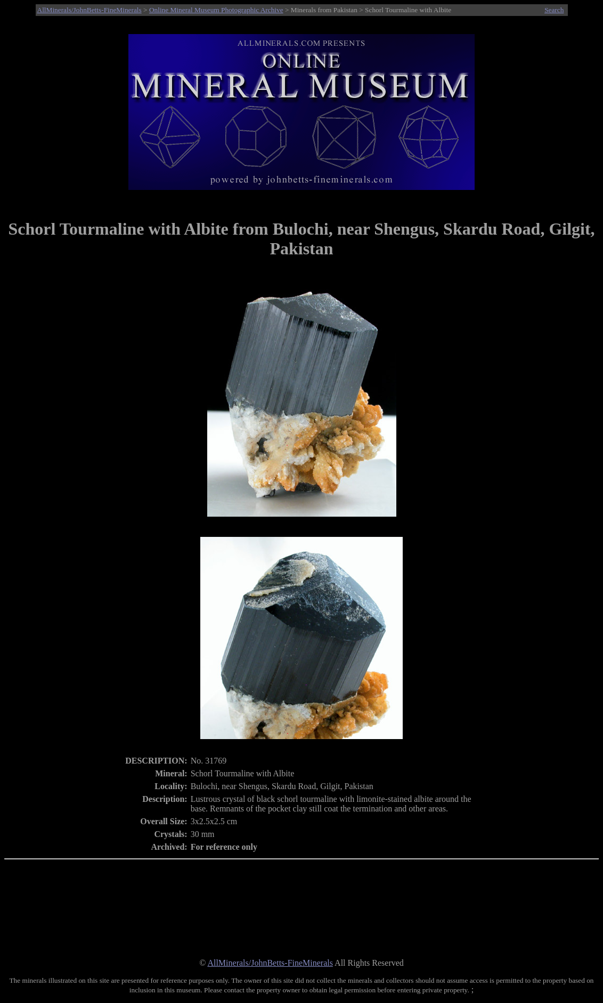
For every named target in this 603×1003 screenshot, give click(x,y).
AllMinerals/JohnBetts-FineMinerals (89, 10)
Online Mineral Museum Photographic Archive (216, 10)
